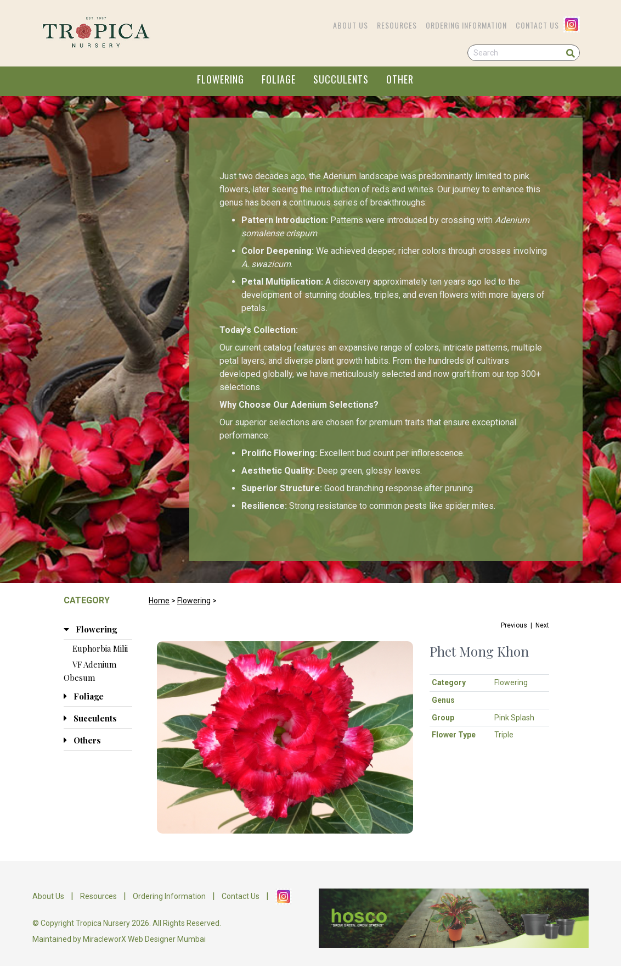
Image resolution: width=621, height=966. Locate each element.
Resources (397, 25)
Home (159, 600)
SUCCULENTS (341, 79)
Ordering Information (466, 25)
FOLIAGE (279, 79)
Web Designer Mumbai (167, 939)
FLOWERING (220, 79)
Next (542, 625)
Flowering (194, 600)
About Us (350, 25)
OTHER (400, 79)
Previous (514, 625)
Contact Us (537, 25)
